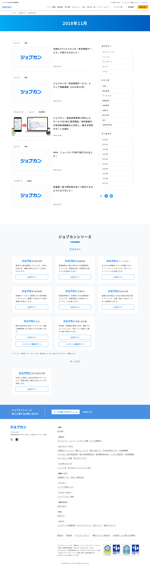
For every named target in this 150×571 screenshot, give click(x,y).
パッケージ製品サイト (31, 344)
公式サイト (32, 277)
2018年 (105, 178)
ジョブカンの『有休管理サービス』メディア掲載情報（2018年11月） (72, 85)
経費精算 (105, 100)
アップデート (18, 181)
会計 (104, 120)
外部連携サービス (63, 477)
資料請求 (131, 7)
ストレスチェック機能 (64, 458)
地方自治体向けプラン (110, 450)
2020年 (105, 169)
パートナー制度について (131, 2)
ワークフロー (107, 96)
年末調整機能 (123, 450)
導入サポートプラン (80, 458)
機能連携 (60, 7)
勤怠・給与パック (96, 450)
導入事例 (67, 7)
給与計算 (105, 115)
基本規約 (69, 535)
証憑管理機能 (129, 454)
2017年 (105, 183)
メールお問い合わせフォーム (65, 411)
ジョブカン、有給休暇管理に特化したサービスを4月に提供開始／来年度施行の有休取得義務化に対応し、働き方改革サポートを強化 (73, 123)
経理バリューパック (81, 450)
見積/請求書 (107, 125)
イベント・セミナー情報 (65, 496)
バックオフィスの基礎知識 (66, 525)
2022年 (105, 159)
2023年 (105, 154)
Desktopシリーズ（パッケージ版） (79, 468)
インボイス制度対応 (117, 454)
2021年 (105, 164)
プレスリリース (19, 112)
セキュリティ (76, 7)
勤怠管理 (42, 112)
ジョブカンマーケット (84, 525)
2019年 (105, 173)
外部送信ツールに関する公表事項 (124, 535)
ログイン (145, 2)
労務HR (29, 181)
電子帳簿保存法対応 (102, 454)
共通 (25, 43)
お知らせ (22, 13)
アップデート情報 (82, 441)
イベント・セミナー (103, 7)
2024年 (105, 149)
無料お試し (142, 7)
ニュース (16, 43)
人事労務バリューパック (65, 450)
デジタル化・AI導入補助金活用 (67, 454)
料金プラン (61, 516)
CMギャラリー (97, 525)
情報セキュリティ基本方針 (101, 535)
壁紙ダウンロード (110, 525)
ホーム (14, 13)
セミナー (105, 66)
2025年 (105, 144)
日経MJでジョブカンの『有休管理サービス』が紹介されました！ (72, 50)
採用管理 (105, 105)
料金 (83, 7)
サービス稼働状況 (95, 441)
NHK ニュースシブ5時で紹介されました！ (73, 154)
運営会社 (60, 535)
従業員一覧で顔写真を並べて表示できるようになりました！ (73, 188)
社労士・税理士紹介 (77, 477)
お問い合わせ (116, 2)
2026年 (105, 139)
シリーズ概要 (51, 7)
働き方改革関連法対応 (86, 454)
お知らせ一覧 (91, 7)
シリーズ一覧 (61, 468)
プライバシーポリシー (82, 535)
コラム (104, 71)
